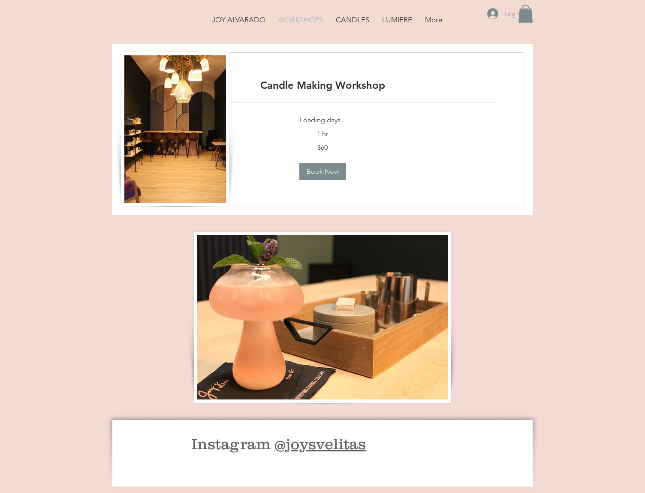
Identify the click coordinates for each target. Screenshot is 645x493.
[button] (525, 14)
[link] (322, 85)
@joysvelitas (320, 443)
